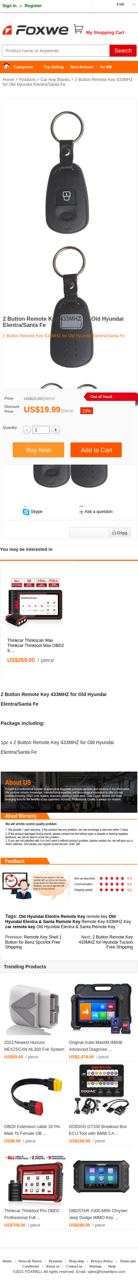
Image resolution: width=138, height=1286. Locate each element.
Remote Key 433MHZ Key (106, 921)
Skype (36, 511)
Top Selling (54, 67)
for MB (106, 67)
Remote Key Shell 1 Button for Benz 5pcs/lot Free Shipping (33, 942)
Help (111, 1266)
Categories (23, 67)
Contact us (74, 1266)
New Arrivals (81, 67)
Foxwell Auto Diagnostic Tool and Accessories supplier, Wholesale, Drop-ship (55, 31)
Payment (55, 1261)
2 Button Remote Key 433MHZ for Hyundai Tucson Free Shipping (106, 942)
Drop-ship (76, 1261)
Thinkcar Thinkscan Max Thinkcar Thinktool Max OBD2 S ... (35, 645)
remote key (97, 916)
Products (27, 79)
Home (8, 67)
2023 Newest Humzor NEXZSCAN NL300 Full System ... (34, 1049)
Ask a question (99, 511)
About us (52, 1266)
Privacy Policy (102, 1261)
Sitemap (95, 1266)
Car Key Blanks (55, 79)
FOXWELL (34, 1272)
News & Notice (30, 1261)
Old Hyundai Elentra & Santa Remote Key (75, 926)
